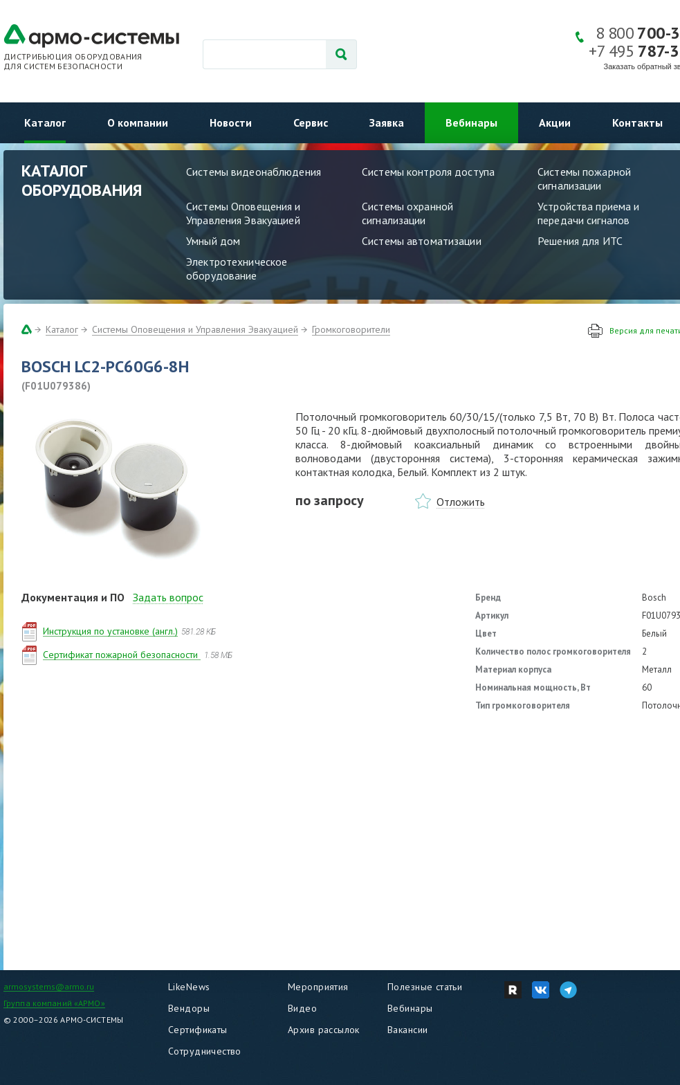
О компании (137, 122)
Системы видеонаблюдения (253, 172)
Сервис (310, 122)
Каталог (45, 122)
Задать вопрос (168, 597)
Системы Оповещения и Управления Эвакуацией (243, 213)
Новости (231, 122)
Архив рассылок (324, 1029)
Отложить (461, 502)
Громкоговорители (351, 329)
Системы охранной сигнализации (407, 213)
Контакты (637, 122)
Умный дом (213, 241)
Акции (555, 122)
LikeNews (189, 987)
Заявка (386, 122)
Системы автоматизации (421, 241)
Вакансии (407, 1029)
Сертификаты (198, 1029)
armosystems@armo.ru (48, 986)
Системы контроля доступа (428, 172)
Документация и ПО (73, 597)
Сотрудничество (204, 1051)
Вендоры (189, 1008)
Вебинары (471, 122)
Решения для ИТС (580, 241)
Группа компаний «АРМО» (54, 1003)
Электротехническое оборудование (236, 268)
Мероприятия (318, 987)
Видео (302, 1008)
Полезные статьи (424, 987)
